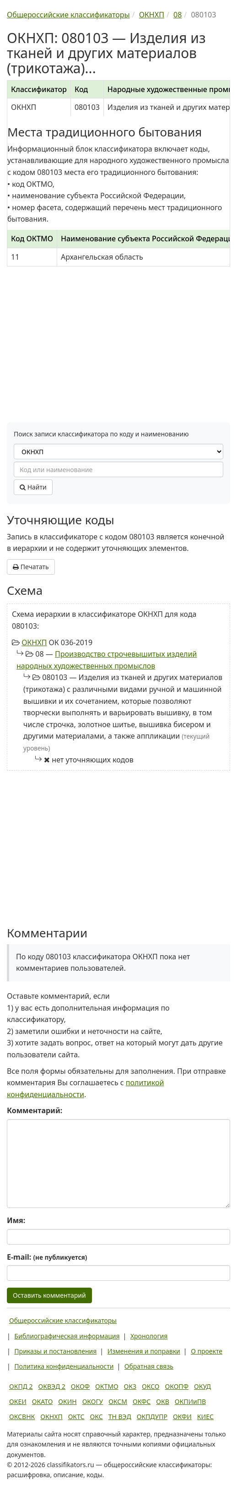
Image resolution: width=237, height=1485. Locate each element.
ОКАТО (42, 1401)
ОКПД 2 (21, 1386)
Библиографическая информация (66, 1336)
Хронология (148, 1336)
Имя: (16, 1220)
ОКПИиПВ (190, 1401)
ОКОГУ (92, 1401)
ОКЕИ (18, 1401)
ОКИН (67, 1401)
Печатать (31, 566)
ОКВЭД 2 (51, 1386)
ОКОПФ (177, 1386)
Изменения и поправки (144, 1351)
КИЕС (205, 1416)
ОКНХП (34, 642)
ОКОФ (80, 1386)
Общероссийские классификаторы (63, 1320)
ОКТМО (106, 1386)
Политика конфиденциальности (63, 1366)
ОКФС (142, 1401)
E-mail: (47, 1257)
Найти (33, 487)
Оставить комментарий (49, 1295)
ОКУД (202, 1386)
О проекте (206, 1351)
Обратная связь (148, 1366)
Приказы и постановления (55, 1351)
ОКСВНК (22, 1416)
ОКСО (150, 1386)
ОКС (96, 1416)
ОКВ (162, 1401)
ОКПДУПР (152, 1416)
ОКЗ (130, 1386)
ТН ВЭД (119, 1416)
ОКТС (76, 1416)
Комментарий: (34, 1110)
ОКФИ (182, 1416)
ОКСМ (117, 1401)
